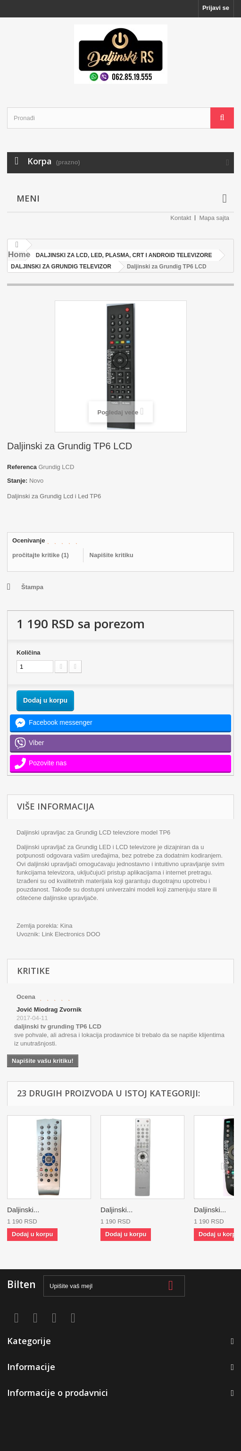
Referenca (22, 466)
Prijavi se (215, 7)
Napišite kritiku (111, 555)
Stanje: (17, 480)
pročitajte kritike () (40, 555)
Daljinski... (23, 1210)
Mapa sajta (214, 217)
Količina (29, 652)
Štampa (32, 587)
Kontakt (180, 217)
